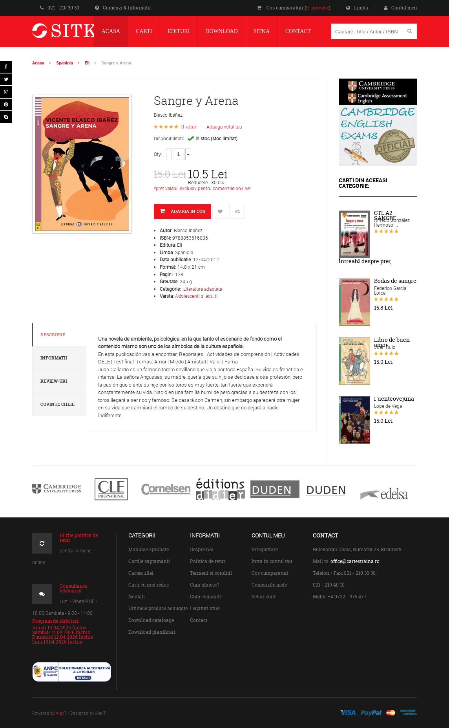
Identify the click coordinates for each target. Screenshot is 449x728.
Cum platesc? (204, 584)
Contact (198, 620)
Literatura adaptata (202, 289)
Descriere (52, 335)
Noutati (136, 596)
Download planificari (151, 632)
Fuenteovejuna (394, 399)
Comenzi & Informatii (123, 7)
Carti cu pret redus (148, 584)
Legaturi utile (204, 608)
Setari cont (264, 596)
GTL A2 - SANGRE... (387, 215)
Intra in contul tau (272, 561)
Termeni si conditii (211, 573)
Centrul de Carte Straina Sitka (82, 34)
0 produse (317, 7)
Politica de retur (207, 561)
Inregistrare (265, 549)
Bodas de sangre (395, 281)
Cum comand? (206, 596)
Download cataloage (151, 620)
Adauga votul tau (224, 126)
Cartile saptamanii (149, 561)
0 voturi (189, 126)
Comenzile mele (269, 584)
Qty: (158, 154)
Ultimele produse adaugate (158, 608)
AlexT (61, 713)
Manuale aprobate (148, 549)
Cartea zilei (140, 573)
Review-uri (53, 381)
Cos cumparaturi (270, 573)
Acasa (38, 63)
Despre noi (202, 549)
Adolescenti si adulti (196, 296)
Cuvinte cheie (57, 404)
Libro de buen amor (392, 342)
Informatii (53, 358)
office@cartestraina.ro (355, 561)
